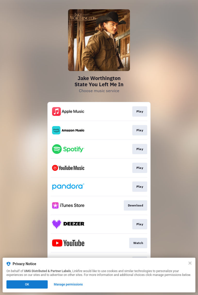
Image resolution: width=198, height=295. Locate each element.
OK (27, 284)
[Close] (190, 263)
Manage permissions (68, 284)
